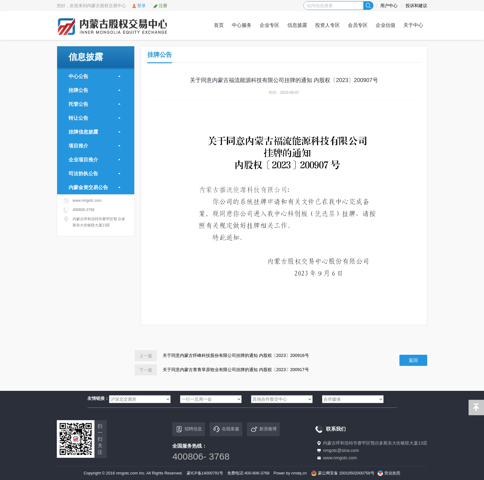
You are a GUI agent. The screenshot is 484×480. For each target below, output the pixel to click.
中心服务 (242, 25)
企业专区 (269, 25)
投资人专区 (327, 25)
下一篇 (145, 369)
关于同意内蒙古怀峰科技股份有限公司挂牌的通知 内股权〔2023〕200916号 (236, 355)
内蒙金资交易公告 (94, 187)
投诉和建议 (416, 5)
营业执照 (392, 473)
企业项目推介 (94, 159)
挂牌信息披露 (94, 131)
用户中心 (389, 5)
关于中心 (413, 25)
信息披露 (297, 25)
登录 (139, 5)
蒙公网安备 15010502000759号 (346, 473)
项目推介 (94, 145)
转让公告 (94, 118)
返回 (413, 360)
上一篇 (145, 355)
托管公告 (94, 104)
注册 (160, 5)
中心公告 (94, 76)
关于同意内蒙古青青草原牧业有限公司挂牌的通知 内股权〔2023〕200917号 (236, 369)
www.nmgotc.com (340, 457)
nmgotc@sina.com (341, 450)
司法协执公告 (94, 173)
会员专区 (358, 25)
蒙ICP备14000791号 (205, 473)
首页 (219, 25)
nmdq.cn (299, 473)
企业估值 (385, 25)
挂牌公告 (94, 90)
